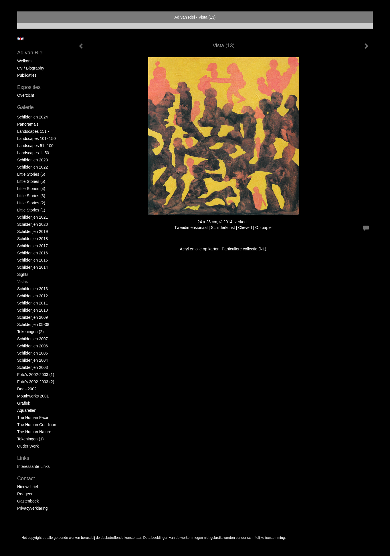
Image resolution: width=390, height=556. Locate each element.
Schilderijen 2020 (32, 224)
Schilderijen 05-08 (33, 324)
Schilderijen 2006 (32, 346)
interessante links (33, 466)
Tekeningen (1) (30, 439)
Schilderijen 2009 (32, 317)
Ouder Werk (28, 446)
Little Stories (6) (31, 174)
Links (23, 458)
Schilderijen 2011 (32, 303)
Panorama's (27, 124)
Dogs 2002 (27, 389)
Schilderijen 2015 (32, 260)
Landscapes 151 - (33, 131)
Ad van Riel (185, 17)
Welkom (24, 61)
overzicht (25, 95)
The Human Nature (34, 432)
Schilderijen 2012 (32, 296)
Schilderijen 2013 (32, 288)
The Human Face (32, 417)
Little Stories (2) (31, 203)
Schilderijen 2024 (32, 117)
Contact (26, 478)
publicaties (27, 75)
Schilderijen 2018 (32, 238)
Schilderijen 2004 (32, 360)
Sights (22, 274)
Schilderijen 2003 (32, 367)
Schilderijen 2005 (32, 353)
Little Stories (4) (31, 188)
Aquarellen (26, 410)
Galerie (25, 107)
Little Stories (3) (31, 195)
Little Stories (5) (31, 181)
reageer (25, 494)
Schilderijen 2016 (32, 253)
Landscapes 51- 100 (35, 145)
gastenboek (28, 501)
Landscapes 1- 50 (33, 153)
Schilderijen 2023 (32, 160)
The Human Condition (36, 424)
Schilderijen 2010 (32, 310)
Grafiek (23, 403)
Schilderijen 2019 (32, 231)
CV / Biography (30, 68)
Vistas (22, 281)
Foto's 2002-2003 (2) (35, 381)
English (20, 39)
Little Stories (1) (31, 210)
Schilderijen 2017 (32, 246)
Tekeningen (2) (30, 331)
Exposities (29, 87)
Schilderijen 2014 (32, 267)
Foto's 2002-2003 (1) (35, 374)
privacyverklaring (32, 508)
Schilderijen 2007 (32, 339)
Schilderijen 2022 (32, 167)
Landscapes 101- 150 (36, 138)
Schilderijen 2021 (32, 217)
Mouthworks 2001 (33, 396)
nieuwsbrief (27, 486)
